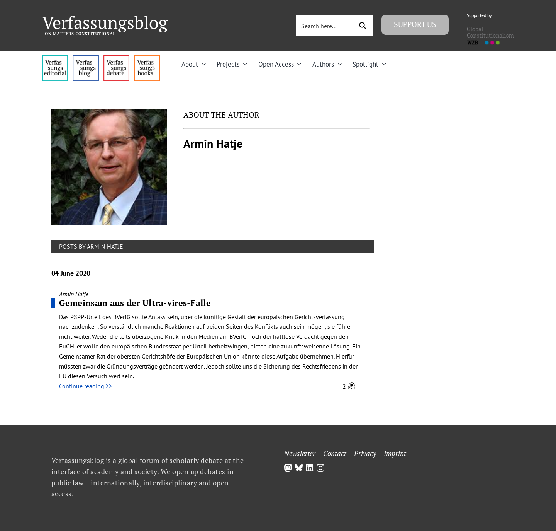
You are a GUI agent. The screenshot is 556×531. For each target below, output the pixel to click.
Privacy (365, 453)
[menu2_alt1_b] (116, 58)
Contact (334, 453)
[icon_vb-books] (147, 58)
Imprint (395, 453)
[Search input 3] (325, 25)
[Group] (105, 19)
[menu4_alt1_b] (55, 58)
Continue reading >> (85, 386)
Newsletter (299, 453)
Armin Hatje (73, 294)
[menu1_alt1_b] (85, 58)
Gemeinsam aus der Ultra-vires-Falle (135, 302)
